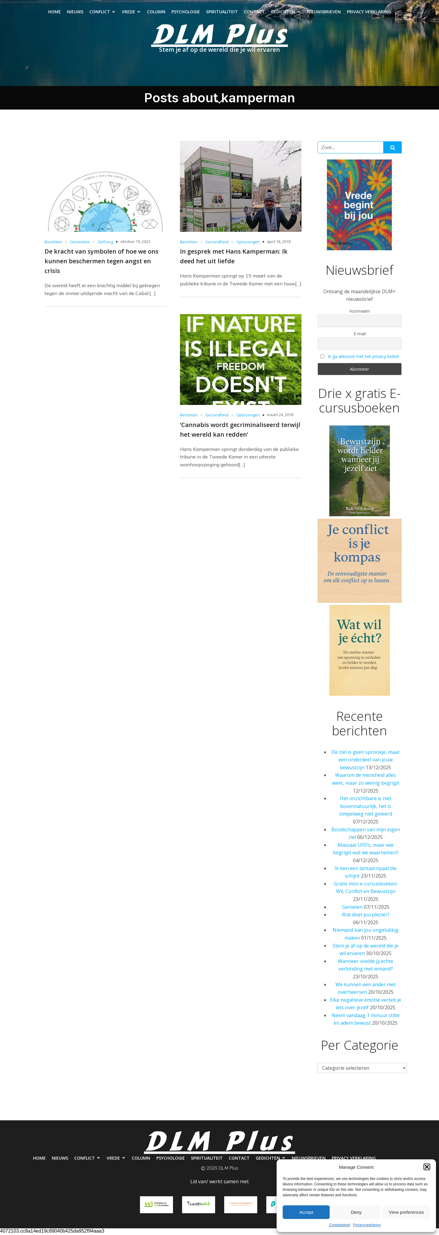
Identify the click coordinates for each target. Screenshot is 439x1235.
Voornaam (359, 312)
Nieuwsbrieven (324, 12)
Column (156, 12)
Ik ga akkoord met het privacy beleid (363, 357)
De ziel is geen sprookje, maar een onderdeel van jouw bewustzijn (365, 761)
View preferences (406, 1212)
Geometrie (80, 243)
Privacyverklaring (367, 1225)
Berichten (53, 243)
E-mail (360, 335)
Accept (306, 1212)
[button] (427, 1167)
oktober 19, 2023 (135, 242)
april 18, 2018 (279, 242)
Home (54, 12)
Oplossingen (248, 243)
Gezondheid (216, 243)
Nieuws (75, 12)
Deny (356, 1212)
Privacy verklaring (369, 12)
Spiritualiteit (222, 12)
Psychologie (185, 12)
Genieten (352, 908)
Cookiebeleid (339, 1225)
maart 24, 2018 (280, 416)
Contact (254, 12)
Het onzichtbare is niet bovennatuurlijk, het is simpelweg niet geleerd (365, 807)
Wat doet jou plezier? (366, 915)
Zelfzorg (105, 243)
